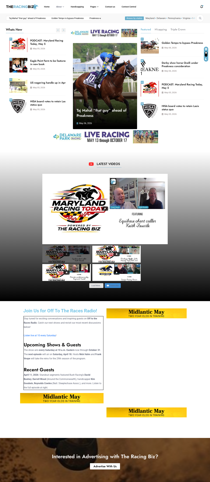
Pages (93, 7)
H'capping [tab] (161, 29)
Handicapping (77, 7)
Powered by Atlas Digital (61, 475)
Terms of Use (178, 475)
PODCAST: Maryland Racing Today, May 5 (182, 86)
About (59, 7)
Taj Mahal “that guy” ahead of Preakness (44, 42)
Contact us (110, 7)
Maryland (150, 18)
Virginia (186, 18)
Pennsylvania (174, 18)
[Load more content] (96, 267)
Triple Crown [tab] (178, 29)
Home (47, 7)
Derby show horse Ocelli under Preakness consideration (45, 103)
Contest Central (129, 7)
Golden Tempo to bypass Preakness (43, 18)
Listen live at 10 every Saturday (40, 317)
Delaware (161, 18)
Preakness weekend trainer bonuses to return (85, 18)
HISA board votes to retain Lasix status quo (180, 107)
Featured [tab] (146, 29)
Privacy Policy (196, 475)
